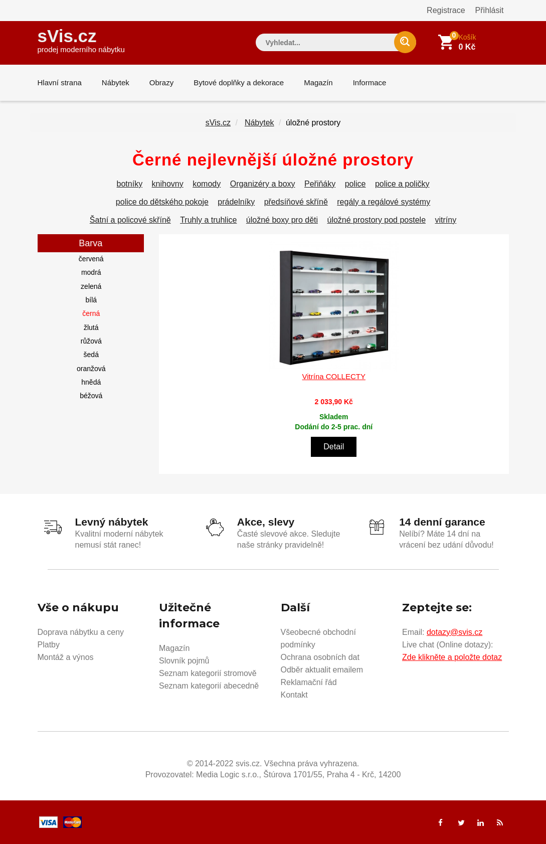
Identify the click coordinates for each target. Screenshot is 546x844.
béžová (91, 396)
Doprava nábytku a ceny (81, 632)
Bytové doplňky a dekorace (239, 82)
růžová (91, 341)
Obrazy (161, 82)
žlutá (91, 327)
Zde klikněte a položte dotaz (452, 657)
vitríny (446, 220)
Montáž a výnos (66, 657)
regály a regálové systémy (383, 202)
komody (207, 184)
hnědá (91, 382)
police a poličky (402, 184)
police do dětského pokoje (162, 202)
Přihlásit (489, 10)
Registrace (446, 10)
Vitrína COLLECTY (334, 376)
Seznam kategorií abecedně (209, 686)
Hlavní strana (60, 82)
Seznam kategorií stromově (208, 673)
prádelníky (236, 202)
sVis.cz (81, 40)
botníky (130, 184)
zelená (91, 286)
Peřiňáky (319, 184)
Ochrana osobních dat (320, 657)
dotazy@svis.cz (454, 632)
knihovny (168, 184)
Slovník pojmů (184, 660)
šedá (91, 355)
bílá (91, 300)
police (355, 184)
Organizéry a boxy (262, 184)
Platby (49, 644)
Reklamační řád (309, 682)
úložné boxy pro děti (282, 220)
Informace (370, 82)
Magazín (318, 82)
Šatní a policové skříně (130, 220)
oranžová (91, 369)
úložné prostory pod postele (376, 220)
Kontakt (294, 695)
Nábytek (115, 82)
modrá (91, 272)
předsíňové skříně (296, 202)
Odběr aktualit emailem (322, 669)
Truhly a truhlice (208, 220)
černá (91, 313)
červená (91, 259)
